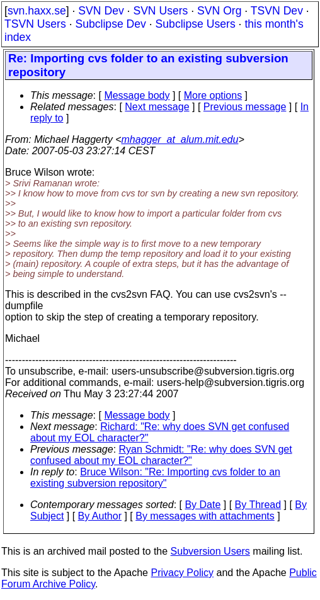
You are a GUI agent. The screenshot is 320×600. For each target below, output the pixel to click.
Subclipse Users (196, 24)
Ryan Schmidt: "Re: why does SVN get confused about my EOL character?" (161, 455)
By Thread (258, 504)
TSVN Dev (277, 10)
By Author (100, 516)
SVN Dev (100, 10)
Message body (136, 95)
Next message (157, 106)
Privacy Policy (182, 572)
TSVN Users (35, 24)
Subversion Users (210, 551)
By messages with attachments (205, 516)
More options (213, 95)
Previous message (245, 106)
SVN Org (219, 10)
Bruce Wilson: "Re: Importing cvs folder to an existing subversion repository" (155, 478)
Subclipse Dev (110, 24)
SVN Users (160, 10)
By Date (202, 504)
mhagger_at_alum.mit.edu (180, 139)
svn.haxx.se (37, 10)
